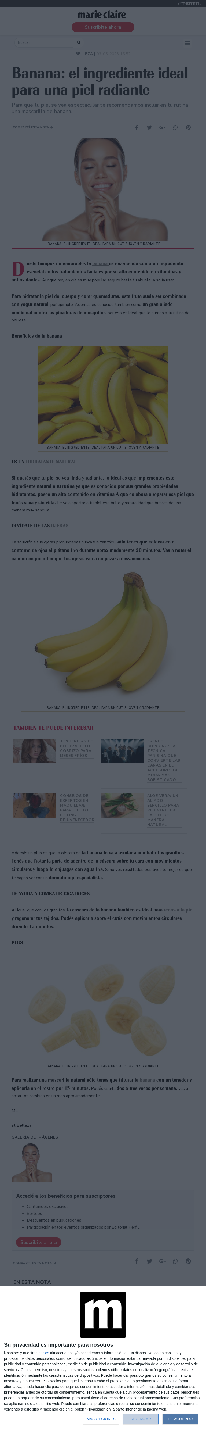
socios (43, 1353)
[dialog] (103, 1359)
